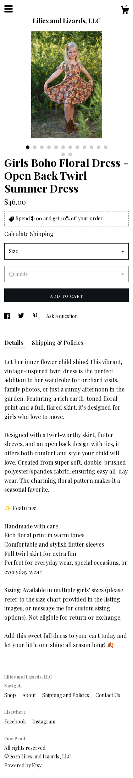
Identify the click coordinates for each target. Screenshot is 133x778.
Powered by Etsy (22, 765)
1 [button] (27, 147)
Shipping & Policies (57, 342)
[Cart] (125, 10)
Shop (10, 695)
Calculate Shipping (29, 233)
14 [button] (70, 154)
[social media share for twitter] (21, 316)
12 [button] (105, 147)
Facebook (15, 721)
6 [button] (63, 147)
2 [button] (35, 147)
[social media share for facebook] (7, 316)
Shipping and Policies (66, 695)
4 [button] (49, 147)
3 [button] (42, 147)
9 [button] (84, 147)
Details (14, 342)
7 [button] (70, 147)
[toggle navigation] (8, 8)
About (29, 695)
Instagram (43, 721)
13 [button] (63, 154)
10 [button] (91, 147)
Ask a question (62, 316)
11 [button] (98, 147)
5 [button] (56, 147)
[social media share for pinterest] (35, 316)
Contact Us (107, 695)
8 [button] (77, 147)
